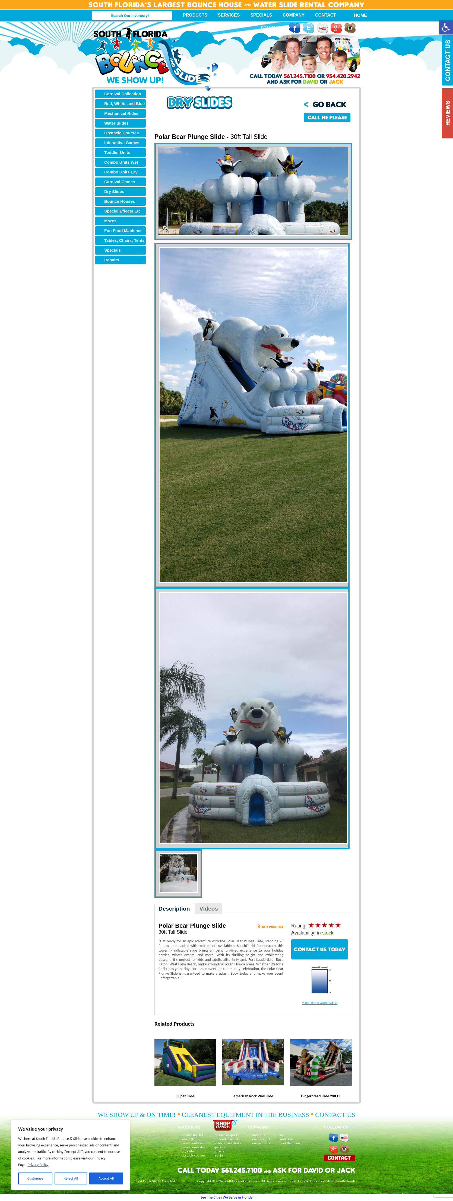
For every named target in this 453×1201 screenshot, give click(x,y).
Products (195, 15)
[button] (446, 27)
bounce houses (192, 1135)
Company (294, 15)
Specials (261, 15)
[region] (70, 1155)
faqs (281, 1135)
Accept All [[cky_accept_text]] (106, 1178)
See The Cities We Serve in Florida (227, 1197)
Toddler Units (117, 152)
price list (220, 1151)
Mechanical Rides (121, 113)
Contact (325, 15)
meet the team (289, 1143)
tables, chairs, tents (227, 1143)
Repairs (111, 260)
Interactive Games (121, 142)
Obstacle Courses (121, 133)
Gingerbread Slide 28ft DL (321, 1096)
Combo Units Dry (121, 172)
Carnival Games (119, 181)
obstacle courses (193, 1155)
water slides (190, 1139)
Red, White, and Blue (124, 103)
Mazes (110, 220)
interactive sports (226, 1135)
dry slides (188, 1151)
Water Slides (116, 123)
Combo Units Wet (121, 162)
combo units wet (193, 1143)
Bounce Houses (119, 201)
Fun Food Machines (123, 230)
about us (258, 1135)
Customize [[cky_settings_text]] (35, 1178)
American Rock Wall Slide (253, 1096)
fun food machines (227, 1139)
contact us (285, 1139)
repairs (218, 1155)
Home (357, 15)
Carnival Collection (122, 93)
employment (261, 1139)
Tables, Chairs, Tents (124, 240)
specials (219, 1147)
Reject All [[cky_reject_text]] (71, 1178)
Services (229, 15)
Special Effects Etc (122, 211)
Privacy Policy (38, 1164)
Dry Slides (114, 191)
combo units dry (193, 1147)
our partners (261, 1143)
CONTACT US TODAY (320, 949)
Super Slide (185, 1096)
